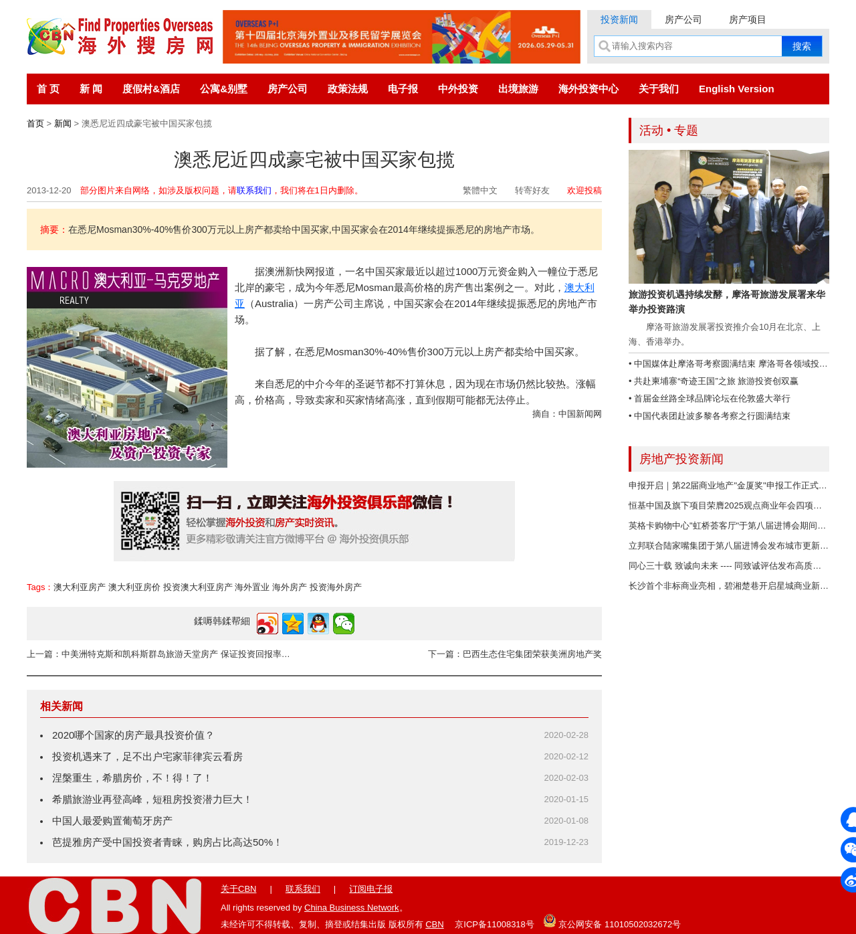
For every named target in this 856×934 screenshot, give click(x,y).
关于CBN (238, 889)
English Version (736, 88)
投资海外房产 (336, 587)
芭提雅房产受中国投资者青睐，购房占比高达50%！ (167, 842)
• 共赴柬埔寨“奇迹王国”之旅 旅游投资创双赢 (713, 381)
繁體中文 (480, 190)
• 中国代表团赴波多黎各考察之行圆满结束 (709, 416)
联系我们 (254, 190)
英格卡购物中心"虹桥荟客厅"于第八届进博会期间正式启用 (740, 526)
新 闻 (91, 88)
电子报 (403, 88)
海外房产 (289, 587)
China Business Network (351, 908)
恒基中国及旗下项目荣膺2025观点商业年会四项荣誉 (730, 505)
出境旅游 (518, 88)
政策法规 (348, 88)
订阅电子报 (371, 889)
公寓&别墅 (223, 88)
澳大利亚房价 (134, 587)
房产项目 (747, 19)
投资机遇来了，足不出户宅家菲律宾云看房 (147, 756)
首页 (35, 123)
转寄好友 (532, 190)
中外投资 (458, 88)
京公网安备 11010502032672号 (612, 920)
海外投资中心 (588, 88)
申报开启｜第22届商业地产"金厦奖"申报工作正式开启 (732, 485)
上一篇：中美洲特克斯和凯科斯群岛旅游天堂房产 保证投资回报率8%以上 (160, 654)
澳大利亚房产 (80, 587)
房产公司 (683, 19)
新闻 (63, 123)
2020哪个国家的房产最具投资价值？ (133, 735)
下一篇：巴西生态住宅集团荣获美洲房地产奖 (515, 654)
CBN (434, 924)
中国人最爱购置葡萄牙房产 (112, 820)
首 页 (48, 88)
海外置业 (252, 587)
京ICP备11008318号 (494, 924)
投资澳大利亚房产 (198, 587)
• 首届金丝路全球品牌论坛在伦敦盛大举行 (709, 398)
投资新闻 (619, 19)
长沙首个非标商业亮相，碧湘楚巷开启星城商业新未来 (733, 586)
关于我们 (659, 88)
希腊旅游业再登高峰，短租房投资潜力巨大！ (152, 799)
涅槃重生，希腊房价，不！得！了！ (132, 777)
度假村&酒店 (151, 88)
